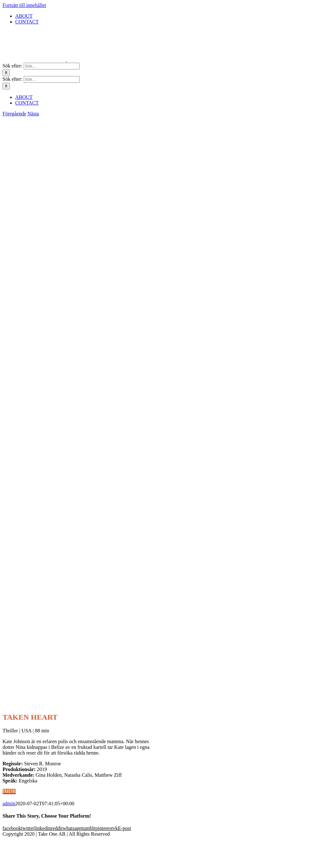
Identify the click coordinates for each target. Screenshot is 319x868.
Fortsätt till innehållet (24, 5)
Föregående (14, 113)
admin (9, 803)
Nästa (33, 113)
